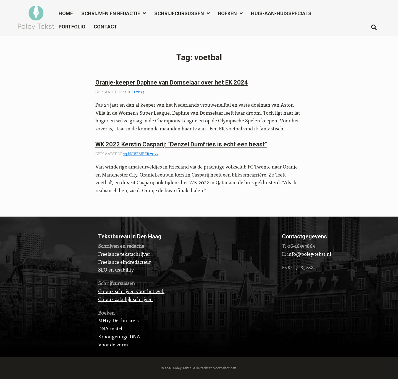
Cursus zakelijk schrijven (125, 299)
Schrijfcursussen (179, 13)
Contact (105, 27)
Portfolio (72, 27)
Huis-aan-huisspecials (281, 13)
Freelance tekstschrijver (124, 254)
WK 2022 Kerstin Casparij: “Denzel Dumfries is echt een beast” (181, 144)
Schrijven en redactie (110, 13)
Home (66, 13)
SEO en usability (116, 269)
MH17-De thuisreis (118, 320)
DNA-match (111, 328)
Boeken (227, 13)
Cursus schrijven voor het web (131, 291)
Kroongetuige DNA (119, 336)
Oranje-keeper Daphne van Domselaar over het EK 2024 (171, 82)
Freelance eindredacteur (124, 262)
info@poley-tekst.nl (309, 254)
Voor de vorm (113, 344)
